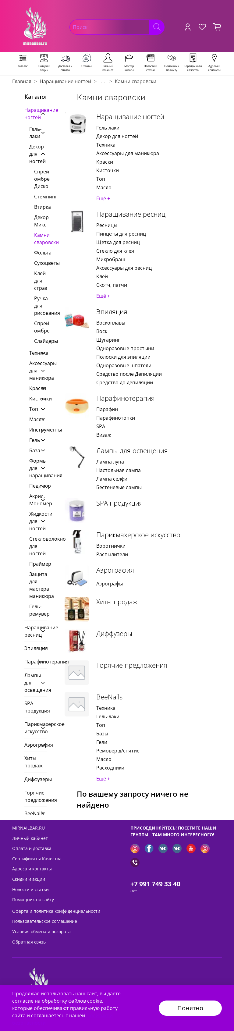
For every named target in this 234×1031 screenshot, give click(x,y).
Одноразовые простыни (125, 348)
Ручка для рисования (40, 305)
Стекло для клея (115, 250)
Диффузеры (114, 633)
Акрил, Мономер (33, 500)
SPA (100, 426)
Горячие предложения (131, 665)
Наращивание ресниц (130, 214)
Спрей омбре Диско (40, 179)
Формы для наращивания (33, 468)
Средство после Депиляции (129, 374)
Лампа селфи (111, 478)
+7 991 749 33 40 (155, 884)
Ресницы (106, 225)
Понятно (190, 1008)
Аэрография (115, 570)
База (33, 450)
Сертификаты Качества (37, 859)
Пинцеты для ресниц (121, 233)
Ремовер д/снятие (118, 750)
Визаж (103, 435)
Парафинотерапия (125, 398)
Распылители (112, 554)
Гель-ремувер (38, 610)
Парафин (107, 409)
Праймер (38, 563)
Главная (21, 81)
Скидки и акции (28, 879)
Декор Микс (40, 221)
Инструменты (33, 429)
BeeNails (109, 697)
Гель (33, 440)
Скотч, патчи (111, 285)
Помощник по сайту (33, 899)
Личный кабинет (30, 838)
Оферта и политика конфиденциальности (56, 911)
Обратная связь (29, 942)
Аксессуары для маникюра (127, 153)
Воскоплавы (110, 322)
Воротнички (111, 545)
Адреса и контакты (32, 869)
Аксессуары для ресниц (124, 268)
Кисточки (107, 170)
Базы (102, 733)
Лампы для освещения (132, 450)
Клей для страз (40, 280)
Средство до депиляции (124, 382)
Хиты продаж (116, 601)
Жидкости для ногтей (33, 521)
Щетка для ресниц (118, 242)
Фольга (40, 252)
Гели (101, 742)
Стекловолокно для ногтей (38, 546)
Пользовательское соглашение (44, 921)
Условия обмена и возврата (41, 931)
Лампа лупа (110, 461)
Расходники (110, 767)
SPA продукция (119, 503)
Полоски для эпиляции (123, 357)
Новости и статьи (30, 889)
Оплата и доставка (31, 848)
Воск (101, 331)
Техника (105, 144)
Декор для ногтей (117, 136)
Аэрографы (109, 583)
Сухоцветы (40, 263)
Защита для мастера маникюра (38, 585)
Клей (102, 276)
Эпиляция (111, 311)
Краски (104, 161)
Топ (100, 179)
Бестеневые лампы (119, 487)
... (103, 81)
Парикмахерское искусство (138, 534)
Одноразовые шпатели (123, 365)
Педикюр (33, 485)
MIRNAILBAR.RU (28, 828)
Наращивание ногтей (65, 81)
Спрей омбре (40, 327)
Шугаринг (108, 339)
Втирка (40, 207)
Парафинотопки (115, 417)
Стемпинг (40, 196)
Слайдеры (40, 341)
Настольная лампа (118, 470)
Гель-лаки (107, 127)
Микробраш (110, 259)
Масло (104, 187)
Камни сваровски (40, 239)
